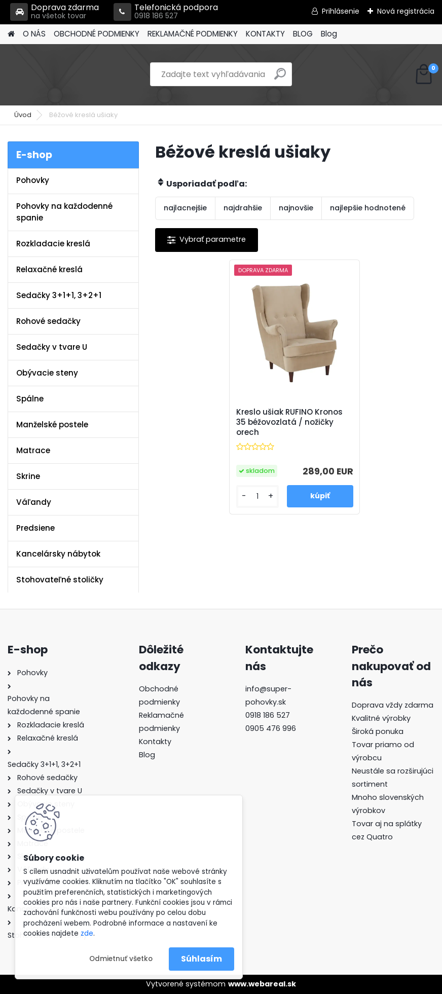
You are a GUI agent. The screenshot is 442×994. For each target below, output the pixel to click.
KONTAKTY (265, 33)
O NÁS (34, 33)
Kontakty (155, 742)
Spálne (30, 398)
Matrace (33, 450)
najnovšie (296, 208)
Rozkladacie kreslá (53, 243)
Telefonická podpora (166, 12)
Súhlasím (201, 959)
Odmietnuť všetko (121, 959)
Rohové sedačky (48, 321)
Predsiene (35, 528)
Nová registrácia (405, 11)
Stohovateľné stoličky (59, 579)
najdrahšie (243, 208)
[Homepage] (11, 34)
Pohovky (32, 180)
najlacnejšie (185, 208)
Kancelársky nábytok (58, 553)
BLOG (303, 33)
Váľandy (33, 502)
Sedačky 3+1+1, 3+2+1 (58, 295)
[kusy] (257, 496)
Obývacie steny (47, 372)
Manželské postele (52, 424)
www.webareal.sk (262, 984)
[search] (280, 78)
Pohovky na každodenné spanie (64, 212)
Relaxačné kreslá (49, 269)
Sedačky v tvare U (51, 347)
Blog (329, 33)
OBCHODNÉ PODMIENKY (96, 33)
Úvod (22, 115)
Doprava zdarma (54, 12)
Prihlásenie (340, 11)
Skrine (28, 476)
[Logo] (77, 74)
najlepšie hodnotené (368, 208)
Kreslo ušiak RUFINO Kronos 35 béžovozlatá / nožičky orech (289, 422)
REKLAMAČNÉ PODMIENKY (193, 33)
